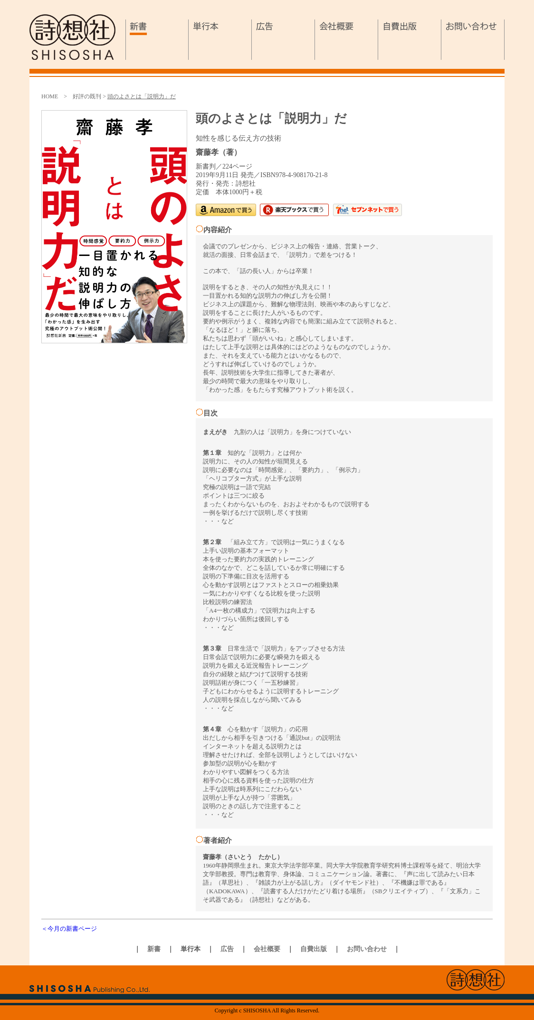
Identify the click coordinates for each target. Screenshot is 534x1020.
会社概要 (346, 39)
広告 (283, 39)
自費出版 (409, 39)
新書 (157, 39)
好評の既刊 (87, 96)
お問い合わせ (473, 39)
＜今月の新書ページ (69, 928)
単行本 (220, 39)
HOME (49, 96)
